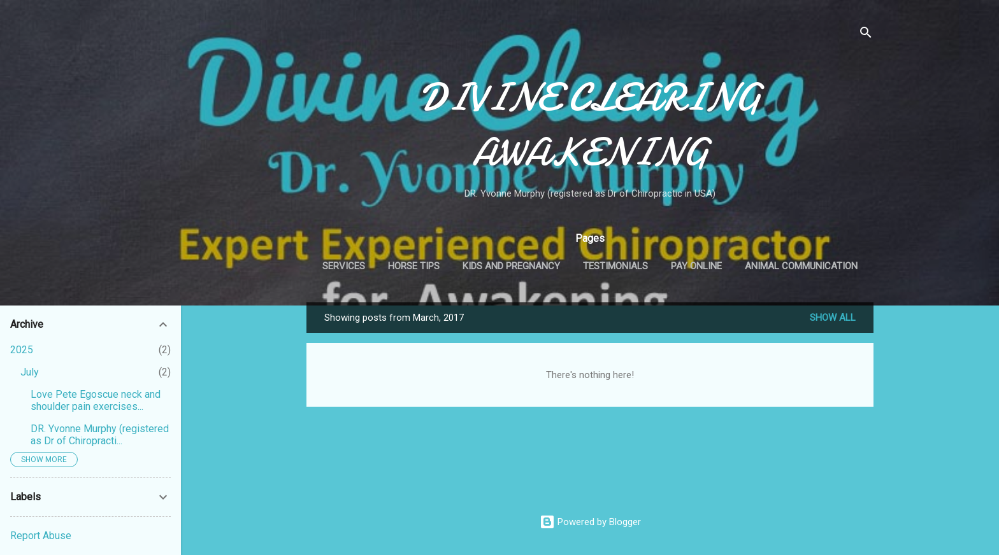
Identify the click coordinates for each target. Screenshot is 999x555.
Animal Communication (801, 266)
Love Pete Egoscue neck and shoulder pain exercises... (96, 400)
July (29, 372)
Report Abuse (40, 536)
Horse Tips (414, 266)
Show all (833, 317)
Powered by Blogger (590, 522)
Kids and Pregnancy (511, 266)
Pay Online (696, 266)
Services (343, 266)
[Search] (865, 34)
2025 (21, 350)
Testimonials (615, 266)
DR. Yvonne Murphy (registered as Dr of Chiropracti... (100, 435)
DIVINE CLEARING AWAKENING (590, 124)
